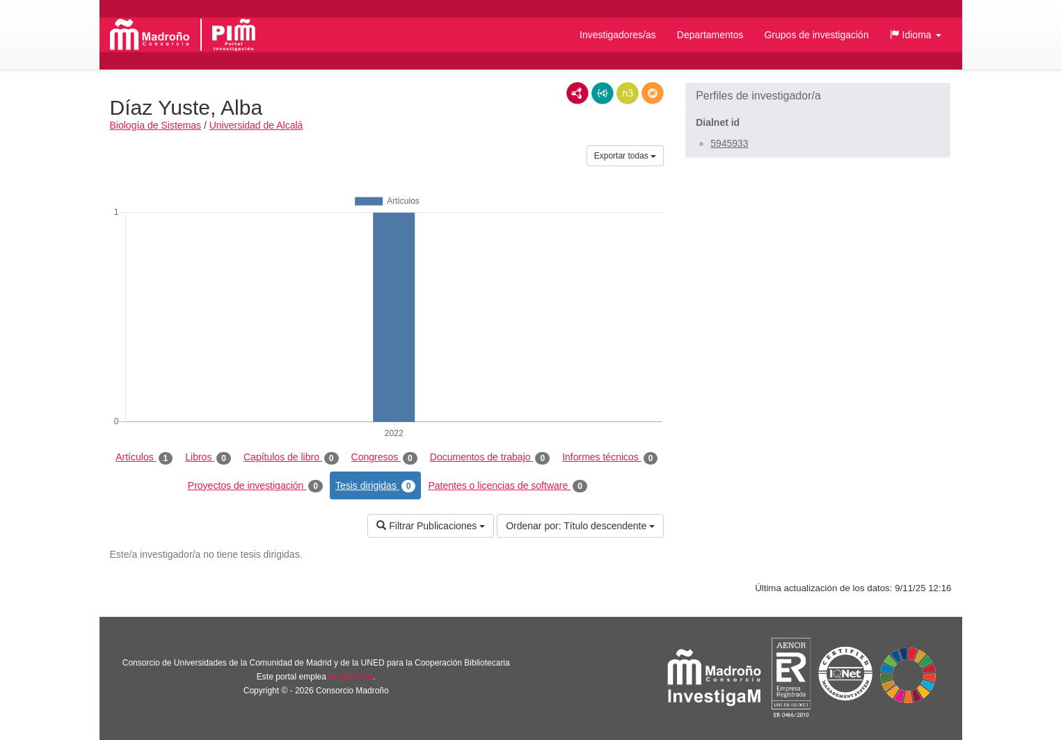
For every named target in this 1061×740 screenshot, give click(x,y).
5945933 (729, 143)
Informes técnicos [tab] (609, 457)
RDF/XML (577, 93)
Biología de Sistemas (156, 125)
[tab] (817, 96)
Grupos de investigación (816, 34)
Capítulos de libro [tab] (291, 457)
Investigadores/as (618, 34)
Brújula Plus (350, 677)
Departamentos (710, 34)
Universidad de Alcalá (256, 125)
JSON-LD (602, 93)
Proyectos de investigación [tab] (255, 486)
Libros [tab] (208, 457)
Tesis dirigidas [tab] (375, 486)
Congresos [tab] (384, 457)
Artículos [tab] (144, 457)
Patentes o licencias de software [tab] (507, 486)
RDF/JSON (652, 93)
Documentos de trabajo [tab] (490, 457)
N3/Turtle (627, 93)
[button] (915, 34)
